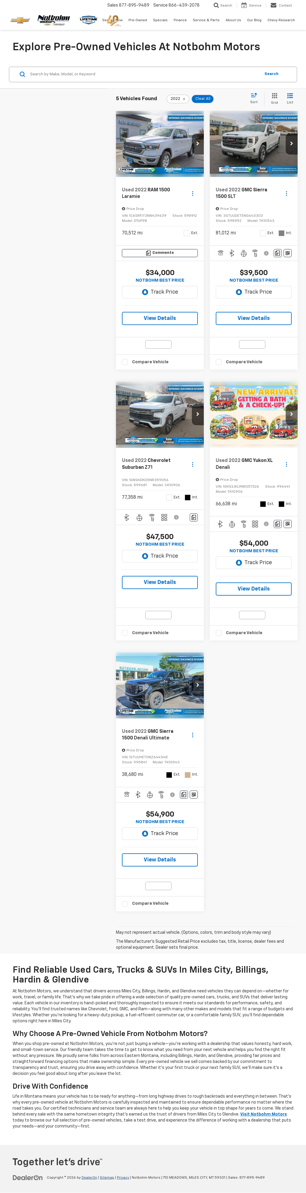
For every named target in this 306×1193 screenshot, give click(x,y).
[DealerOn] (28, 1177)
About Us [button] (233, 20)
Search (271, 74)
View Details (160, 318)
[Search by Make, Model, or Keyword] (144, 74)
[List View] (290, 99)
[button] (198, 144)
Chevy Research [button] (281, 20)
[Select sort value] (255, 99)
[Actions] (192, 193)
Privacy (123, 1178)
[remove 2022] (177, 98)
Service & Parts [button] (206, 20)
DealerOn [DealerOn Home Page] (89, 1178)
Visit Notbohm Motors (263, 1114)
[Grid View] (273, 99)
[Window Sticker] (288, 253)
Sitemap (107, 1178)
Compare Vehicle (150, 362)
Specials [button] (160, 20)
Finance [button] (180, 20)
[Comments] (160, 253)
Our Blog (254, 20)
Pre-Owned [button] (137, 20)
